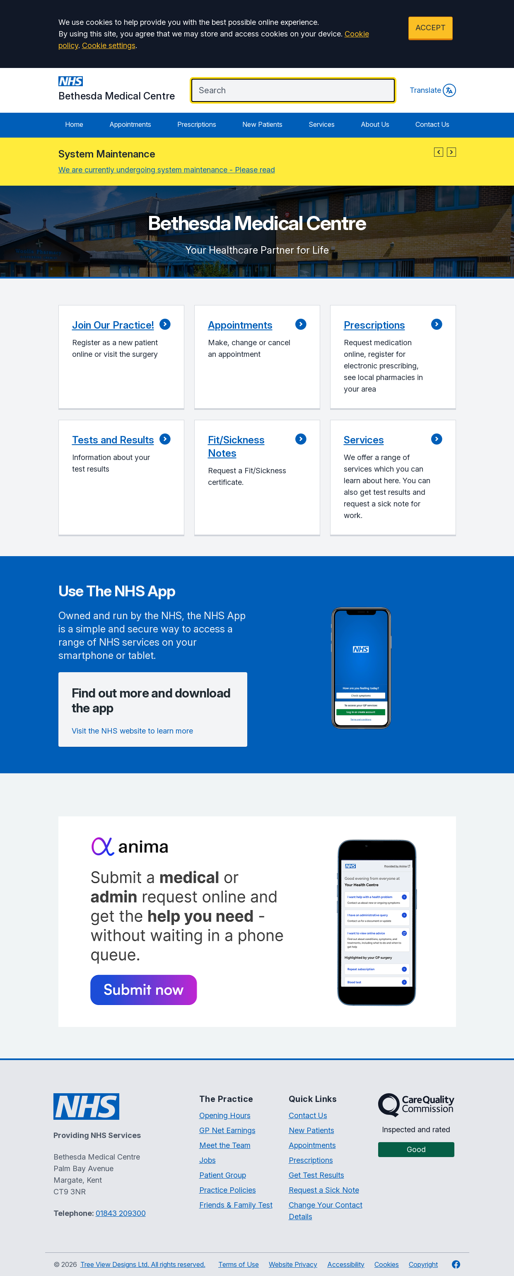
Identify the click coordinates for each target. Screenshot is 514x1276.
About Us (375, 124)
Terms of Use (238, 1264)
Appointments (130, 124)
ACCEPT (430, 27)
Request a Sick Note (324, 1190)
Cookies (386, 1264)
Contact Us (432, 124)
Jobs (207, 1160)
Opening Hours (225, 1115)
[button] (438, 152)
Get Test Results (316, 1175)
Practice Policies (227, 1190)
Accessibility (345, 1264)
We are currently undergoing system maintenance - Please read (166, 169)
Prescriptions (196, 124)
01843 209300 (121, 1213)
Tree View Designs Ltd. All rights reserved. (142, 1264)
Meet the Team (225, 1145)
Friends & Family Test (236, 1205)
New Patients (262, 124)
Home (74, 124)
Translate (433, 90)
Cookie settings (108, 45)
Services (322, 124)
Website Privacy (293, 1264)
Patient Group (222, 1175)
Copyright (423, 1264)
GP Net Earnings (227, 1130)
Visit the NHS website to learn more (132, 730)
